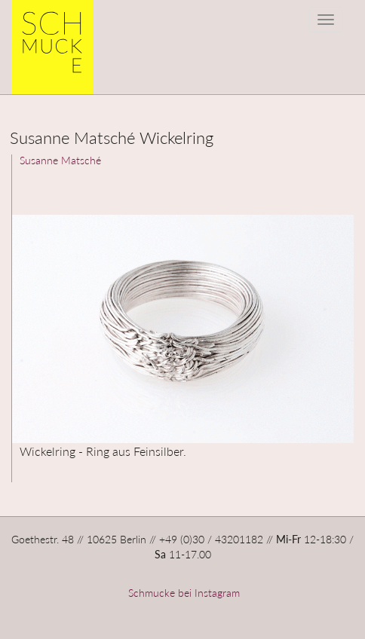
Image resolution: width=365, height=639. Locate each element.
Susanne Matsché (60, 160)
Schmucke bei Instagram (182, 592)
